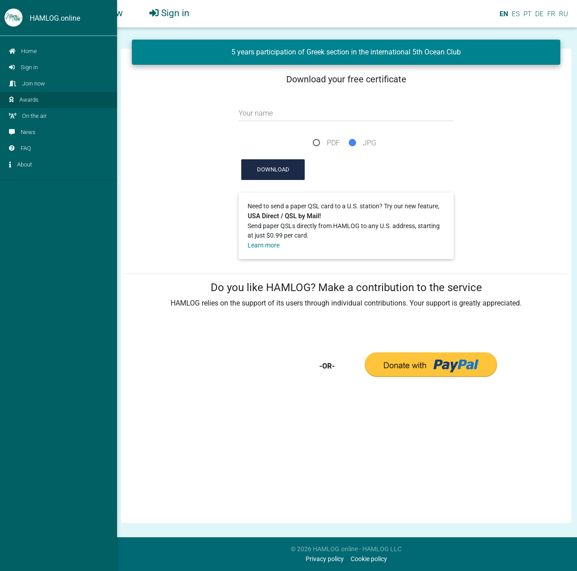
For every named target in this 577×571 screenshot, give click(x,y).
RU (563, 17)
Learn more (263, 245)
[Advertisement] (346, 456)
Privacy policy (325, 559)
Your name (256, 113)
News (22, 132)
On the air (27, 115)
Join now (27, 83)
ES (515, 17)
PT (527, 17)
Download (273, 169)
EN (503, 17)
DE (538, 17)
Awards (24, 99)
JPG (369, 143)
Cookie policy (369, 559)
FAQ (20, 148)
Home (23, 51)
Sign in (23, 67)
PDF (333, 143)
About (20, 164)
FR (550, 17)
